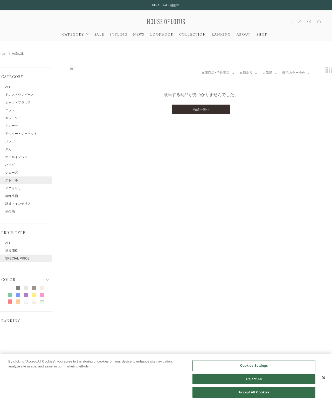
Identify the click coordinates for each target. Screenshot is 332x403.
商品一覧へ (201, 109)
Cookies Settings (254, 371)
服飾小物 (11, 196)
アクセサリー (14, 188)
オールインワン (16, 157)
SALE (99, 35)
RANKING (221, 35)
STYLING (118, 35)
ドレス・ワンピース (19, 95)
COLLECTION (192, 35)
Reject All (254, 385)
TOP (3, 53)
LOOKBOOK (162, 35)
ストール (11, 180)
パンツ (10, 141)
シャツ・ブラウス (18, 102)
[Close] (323, 384)
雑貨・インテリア (18, 204)
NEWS (138, 35)
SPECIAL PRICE (17, 258)
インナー (11, 126)
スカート (11, 149)
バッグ (10, 165)
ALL (8, 87)
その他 (10, 211)
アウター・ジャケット (21, 133)
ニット (10, 110)
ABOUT (244, 35)
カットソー (13, 118)
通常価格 (11, 250)
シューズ (11, 172)
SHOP (262, 35)
